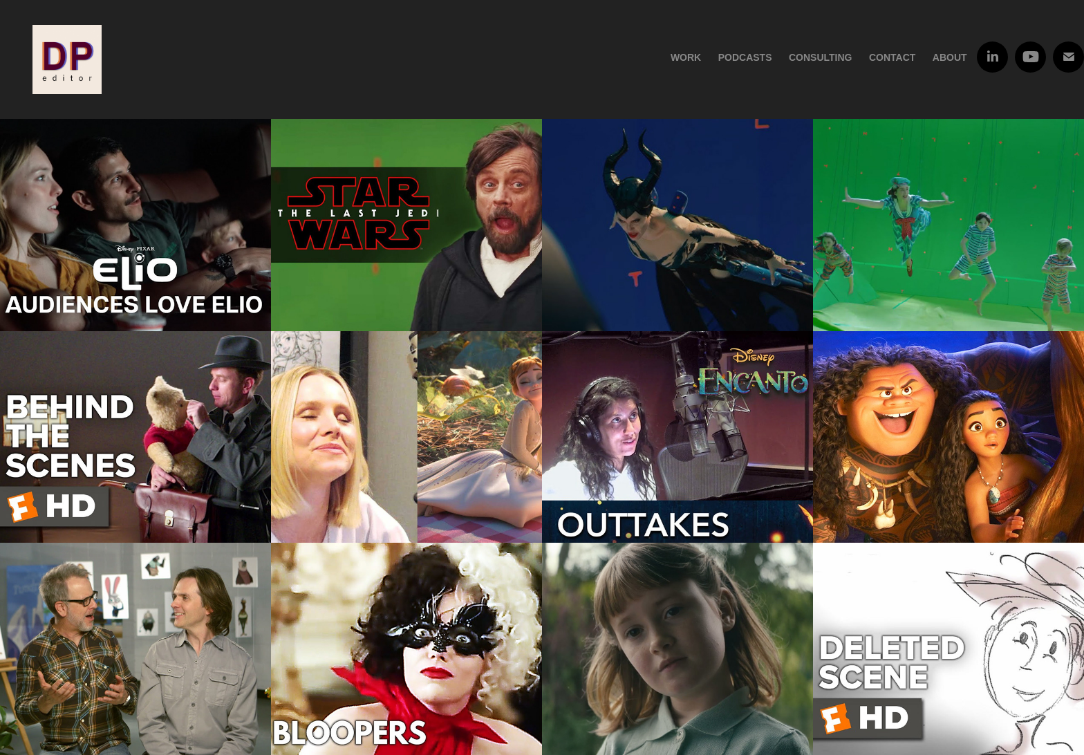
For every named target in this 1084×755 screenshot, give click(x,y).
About (950, 57)
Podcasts (745, 57)
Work (686, 57)
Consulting (820, 57)
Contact (892, 57)
